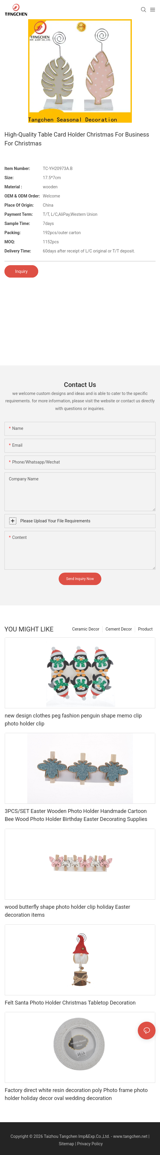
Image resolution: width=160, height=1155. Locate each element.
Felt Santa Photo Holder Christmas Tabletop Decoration (70, 1003)
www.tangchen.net (130, 1136)
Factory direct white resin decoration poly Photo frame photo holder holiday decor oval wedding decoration (76, 1094)
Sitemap (66, 1143)
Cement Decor (118, 629)
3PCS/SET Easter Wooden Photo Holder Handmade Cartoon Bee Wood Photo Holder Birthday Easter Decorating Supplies (76, 815)
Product (145, 629)
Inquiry (21, 271)
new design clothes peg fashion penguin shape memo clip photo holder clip (73, 719)
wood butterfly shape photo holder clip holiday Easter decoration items (67, 911)
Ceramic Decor (86, 629)
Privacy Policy (90, 1143)
